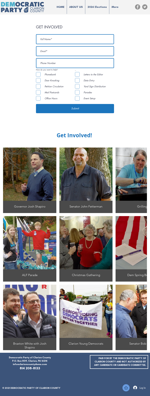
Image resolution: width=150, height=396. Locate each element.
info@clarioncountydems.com (30, 364)
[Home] (126, 387)
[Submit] (75, 108)
